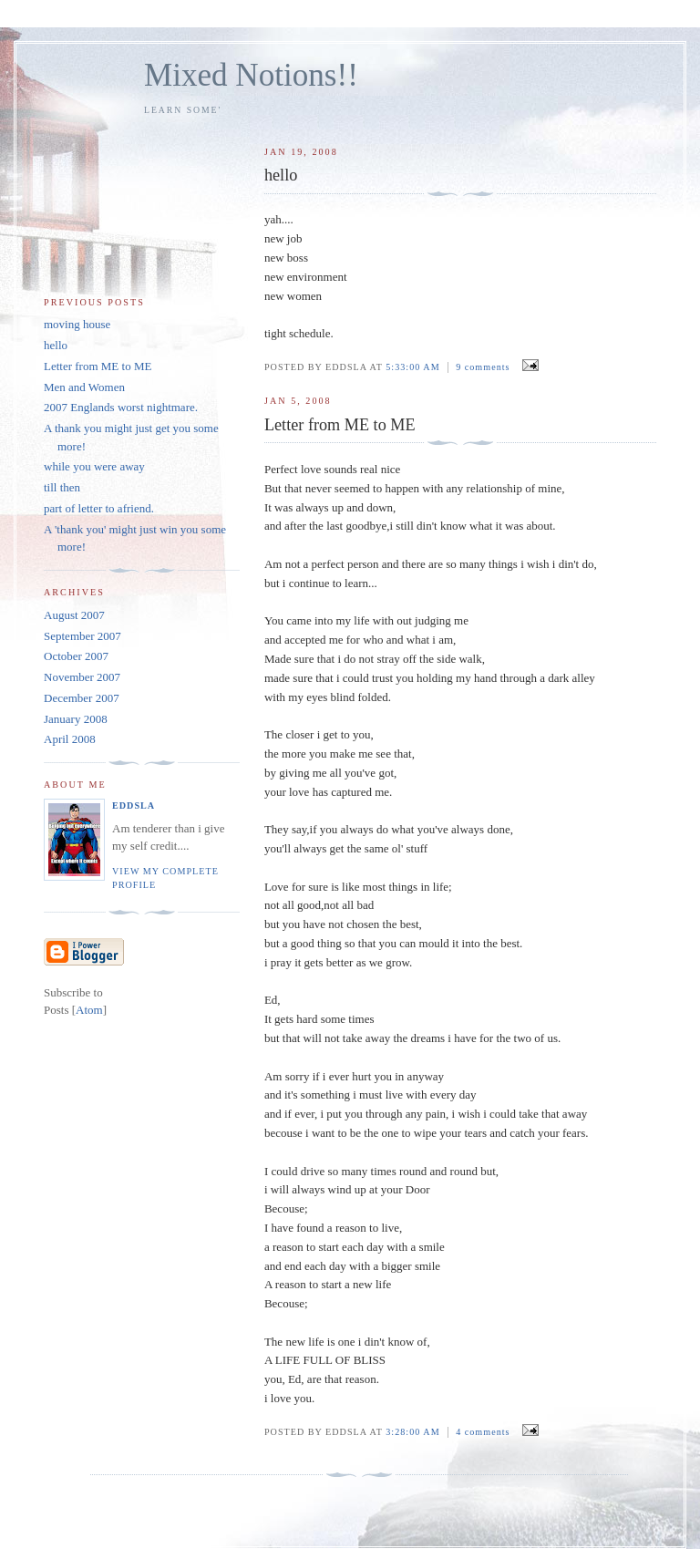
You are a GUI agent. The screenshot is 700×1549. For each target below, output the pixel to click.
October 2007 (76, 656)
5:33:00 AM (414, 367)
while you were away (94, 466)
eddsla (133, 805)
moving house (77, 324)
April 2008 (70, 739)
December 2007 (81, 698)
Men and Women (84, 387)
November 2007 (82, 677)
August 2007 (74, 615)
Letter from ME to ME (97, 366)
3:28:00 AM (414, 1432)
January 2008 (76, 719)
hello (55, 345)
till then (62, 487)
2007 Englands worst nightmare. (121, 407)
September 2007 (82, 636)
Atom (89, 1010)
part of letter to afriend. (99, 508)
